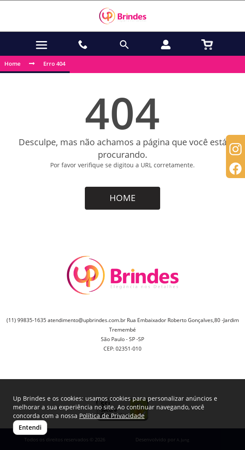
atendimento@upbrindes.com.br (87, 320)
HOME (122, 198)
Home (12, 63)
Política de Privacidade (112, 416)
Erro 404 (54, 63)
